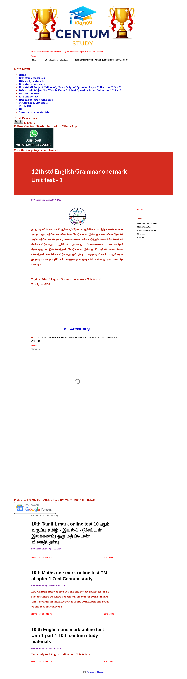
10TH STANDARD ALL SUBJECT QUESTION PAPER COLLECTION (100, 60)
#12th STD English (144, 227)
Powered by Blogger (93, 672)
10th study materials (32, 77)
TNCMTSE (25, 105)
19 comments (45, 662)
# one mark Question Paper (147, 223)
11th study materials (31, 80)
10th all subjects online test (54, 60)
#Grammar (141, 234)
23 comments (45, 614)
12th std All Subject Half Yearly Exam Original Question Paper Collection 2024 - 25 (70, 87)
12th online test (28, 96)
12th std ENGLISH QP (77, 329)
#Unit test (140, 237)
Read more (109, 557)
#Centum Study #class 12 (146, 230)
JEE (21, 109)
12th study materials (32, 84)
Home (33, 60)
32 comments (45, 557)
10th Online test (29, 93)
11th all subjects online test (36, 99)
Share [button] (140, 209)
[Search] (144, 6)
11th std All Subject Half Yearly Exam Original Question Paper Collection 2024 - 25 (70, 90)
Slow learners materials (34, 112)
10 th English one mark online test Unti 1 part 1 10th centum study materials (67, 635)
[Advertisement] (77, 309)
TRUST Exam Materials (33, 102)
